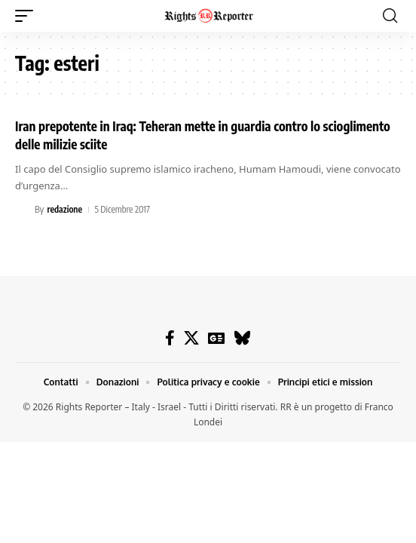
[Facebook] (170, 338)
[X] (191, 338)
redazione (64, 209)
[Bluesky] (242, 338)
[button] (28, 16)
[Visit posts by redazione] (22, 209)
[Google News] (216, 338)
